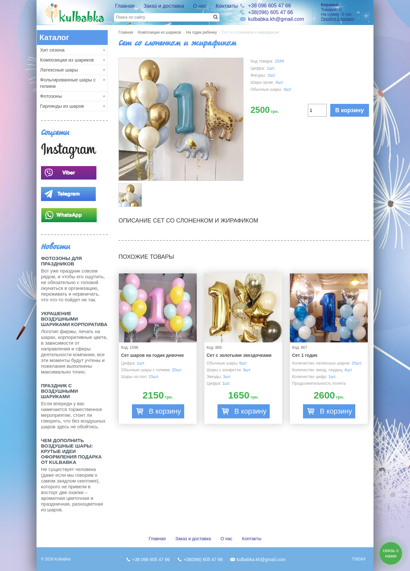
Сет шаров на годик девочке (152, 355)
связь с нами (391, 553)
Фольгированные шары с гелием (68, 83)
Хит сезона (52, 50)
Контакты (227, 6)
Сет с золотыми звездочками (239, 355)
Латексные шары (59, 69)
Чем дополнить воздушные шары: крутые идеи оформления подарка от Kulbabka (71, 451)
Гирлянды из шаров (62, 106)
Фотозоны (51, 96)
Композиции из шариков (67, 60)
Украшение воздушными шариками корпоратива (74, 319)
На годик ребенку (201, 32)
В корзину (349, 110)
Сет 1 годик (304, 355)
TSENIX (358, 559)
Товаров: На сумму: (345, 11)
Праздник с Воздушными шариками (59, 391)
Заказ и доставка (164, 6)
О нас (200, 6)
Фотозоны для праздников (61, 261)
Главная (125, 6)
